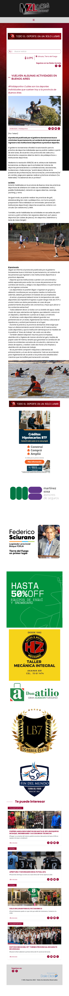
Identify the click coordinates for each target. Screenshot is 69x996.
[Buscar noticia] (37, 51)
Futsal (12, 849)
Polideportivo (23, 129)
